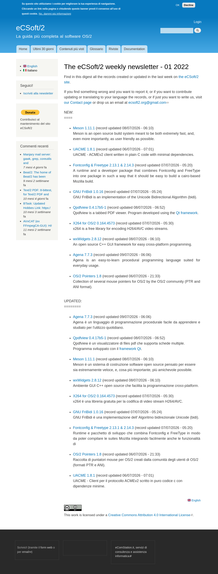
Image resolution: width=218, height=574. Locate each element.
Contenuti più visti (71, 49)
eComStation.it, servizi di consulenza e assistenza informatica (131, 552)
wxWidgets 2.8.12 (87, 239)
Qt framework (187, 213)
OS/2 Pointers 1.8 (87, 276)
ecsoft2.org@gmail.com (148, 103)
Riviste (113, 49)
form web (46, 547)
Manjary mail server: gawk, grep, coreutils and (37, 159)
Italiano (30, 70)
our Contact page (78, 103)
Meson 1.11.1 (84, 128)
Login (197, 22)
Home (23, 49)
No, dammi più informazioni (55, 12)
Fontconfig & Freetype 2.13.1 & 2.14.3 (103, 165)
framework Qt (130, 349)
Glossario (96, 49)
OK (178, 3)
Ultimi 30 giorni (43, 49)
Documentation (134, 49)
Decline (188, 3)
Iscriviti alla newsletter (38, 93)
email (26, 551)
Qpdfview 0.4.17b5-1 (89, 207)
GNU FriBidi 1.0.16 (88, 192)
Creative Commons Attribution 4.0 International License (150, 515)
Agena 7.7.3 (82, 255)
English (30, 66)
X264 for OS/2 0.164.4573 (94, 223)
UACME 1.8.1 (84, 149)
